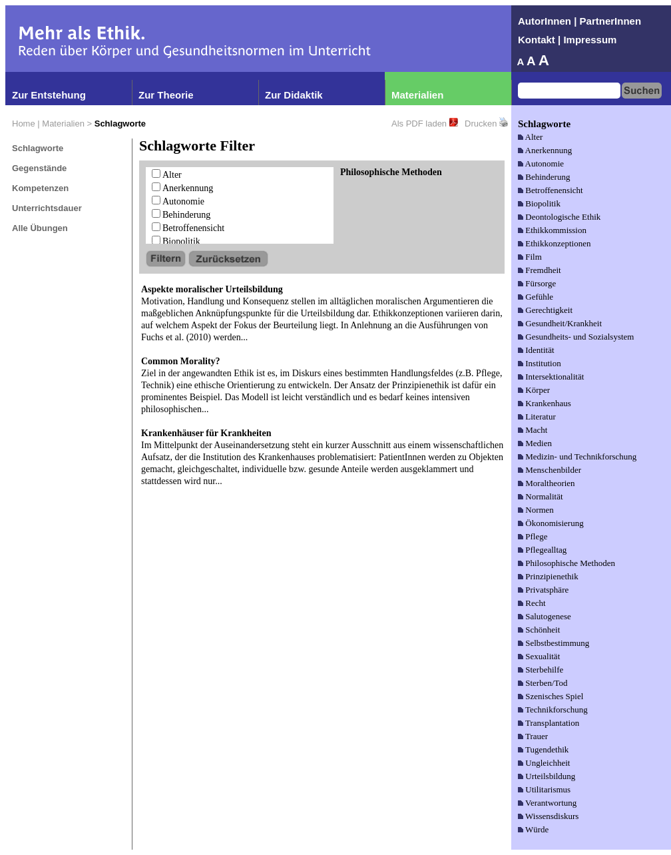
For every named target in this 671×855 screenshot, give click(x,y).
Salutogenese (548, 616)
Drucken (481, 124)
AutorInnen (544, 21)
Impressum (589, 39)
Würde (537, 829)
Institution (542, 363)
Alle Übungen (40, 228)
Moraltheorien (549, 483)
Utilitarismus (547, 789)
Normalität (543, 496)
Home (23, 124)
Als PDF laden (419, 124)
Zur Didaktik (294, 95)
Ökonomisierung (554, 523)
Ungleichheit (547, 763)
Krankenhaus (548, 403)
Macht (536, 430)
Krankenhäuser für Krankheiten (206, 433)
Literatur (540, 417)
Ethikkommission (555, 230)
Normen (539, 510)
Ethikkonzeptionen (557, 243)
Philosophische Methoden (570, 563)
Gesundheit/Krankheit (563, 323)
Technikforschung (556, 709)
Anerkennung (187, 188)
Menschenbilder (553, 470)
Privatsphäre (546, 590)
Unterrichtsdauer (47, 208)
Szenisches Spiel (554, 696)
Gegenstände (39, 168)
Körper (537, 390)
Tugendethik (546, 749)
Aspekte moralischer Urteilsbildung (212, 289)
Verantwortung (550, 803)
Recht (535, 603)
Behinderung (186, 215)
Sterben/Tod (546, 683)
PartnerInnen (611, 21)
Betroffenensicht (193, 228)
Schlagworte (37, 148)
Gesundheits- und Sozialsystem (579, 337)
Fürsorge (540, 283)
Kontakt (536, 39)
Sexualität (542, 656)
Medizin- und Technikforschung (580, 456)
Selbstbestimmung (557, 643)
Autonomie (183, 201)
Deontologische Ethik (562, 217)
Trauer (536, 736)
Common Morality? (180, 361)
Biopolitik (181, 241)
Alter (172, 175)
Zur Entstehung (49, 95)
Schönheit (542, 630)
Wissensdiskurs (551, 816)
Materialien (417, 95)
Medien (538, 443)
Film (533, 257)
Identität (539, 350)
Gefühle (539, 297)
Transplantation (552, 723)
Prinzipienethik (551, 576)
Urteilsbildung (550, 776)
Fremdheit (542, 270)
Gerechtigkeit (548, 310)
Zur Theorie (166, 95)
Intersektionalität (554, 377)
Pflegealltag (545, 550)
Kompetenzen (40, 188)
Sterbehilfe (544, 670)
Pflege (536, 536)
